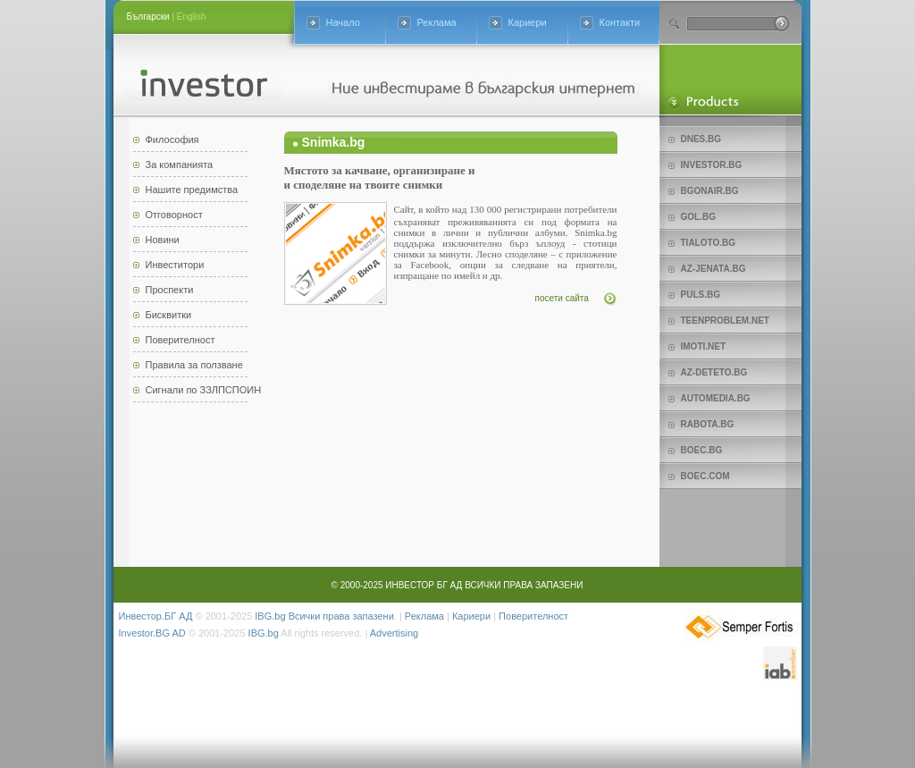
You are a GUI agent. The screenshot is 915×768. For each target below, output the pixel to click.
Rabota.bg (708, 424)
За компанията (180, 164)
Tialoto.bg (708, 243)
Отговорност (174, 214)
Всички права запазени (341, 616)
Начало (343, 22)
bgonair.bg (710, 191)
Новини (163, 239)
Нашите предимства (192, 189)
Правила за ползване (194, 364)
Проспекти (170, 289)
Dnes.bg (701, 139)
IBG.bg (270, 616)
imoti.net (703, 346)
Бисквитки (169, 314)
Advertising (394, 633)
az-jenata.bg (713, 269)
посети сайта (562, 298)
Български (148, 16)
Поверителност (180, 339)
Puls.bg (700, 295)
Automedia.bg (716, 398)
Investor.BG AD (152, 633)
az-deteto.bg (714, 372)
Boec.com (705, 476)
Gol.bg (698, 217)
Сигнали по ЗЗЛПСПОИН (204, 389)
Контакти (620, 22)
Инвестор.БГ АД (156, 616)
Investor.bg (712, 165)
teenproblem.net (725, 320)
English (191, 16)
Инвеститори (175, 264)
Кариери (527, 22)
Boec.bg (702, 450)
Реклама (437, 22)
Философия (172, 139)
